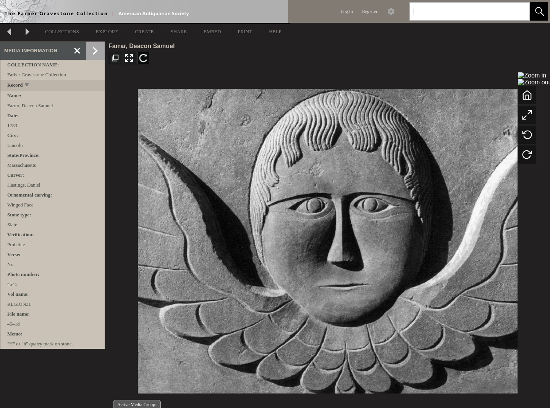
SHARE (178, 31)
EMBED (212, 31)
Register (369, 11)
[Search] (461, 11)
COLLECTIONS (62, 31)
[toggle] (27, 86)
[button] (539, 11)
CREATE (144, 31)
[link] (518, 11)
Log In (347, 11)
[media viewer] (327, 239)
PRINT (245, 31)
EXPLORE (107, 31)
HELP (275, 31)
